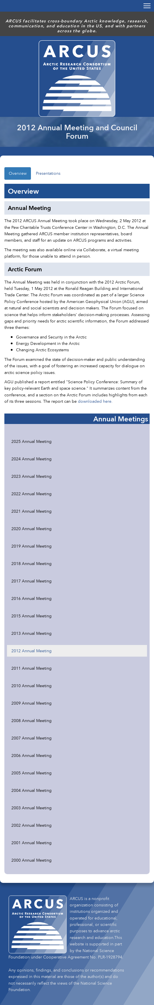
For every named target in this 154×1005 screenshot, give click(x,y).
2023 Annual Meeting (31, 476)
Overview (18, 173)
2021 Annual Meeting (31, 511)
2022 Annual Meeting (31, 493)
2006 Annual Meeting (31, 755)
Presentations (48, 173)
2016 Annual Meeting (31, 598)
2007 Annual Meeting (31, 738)
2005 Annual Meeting (31, 772)
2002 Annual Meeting (31, 825)
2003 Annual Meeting (31, 807)
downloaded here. (95, 401)
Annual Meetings (120, 419)
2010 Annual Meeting (31, 685)
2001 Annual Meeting (31, 842)
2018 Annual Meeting (31, 563)
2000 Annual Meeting (31, 860)
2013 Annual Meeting (31, 633)
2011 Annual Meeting (31, 668)
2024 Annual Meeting (31, 458)
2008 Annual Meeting (31, 720)
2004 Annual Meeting (31, 790)
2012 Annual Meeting (31, 650)
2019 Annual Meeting (31, 546)
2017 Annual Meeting (31, 581)
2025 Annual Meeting (31, 441)
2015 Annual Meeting (31, 615)
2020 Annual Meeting (31, 528)
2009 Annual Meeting (31, 703)
